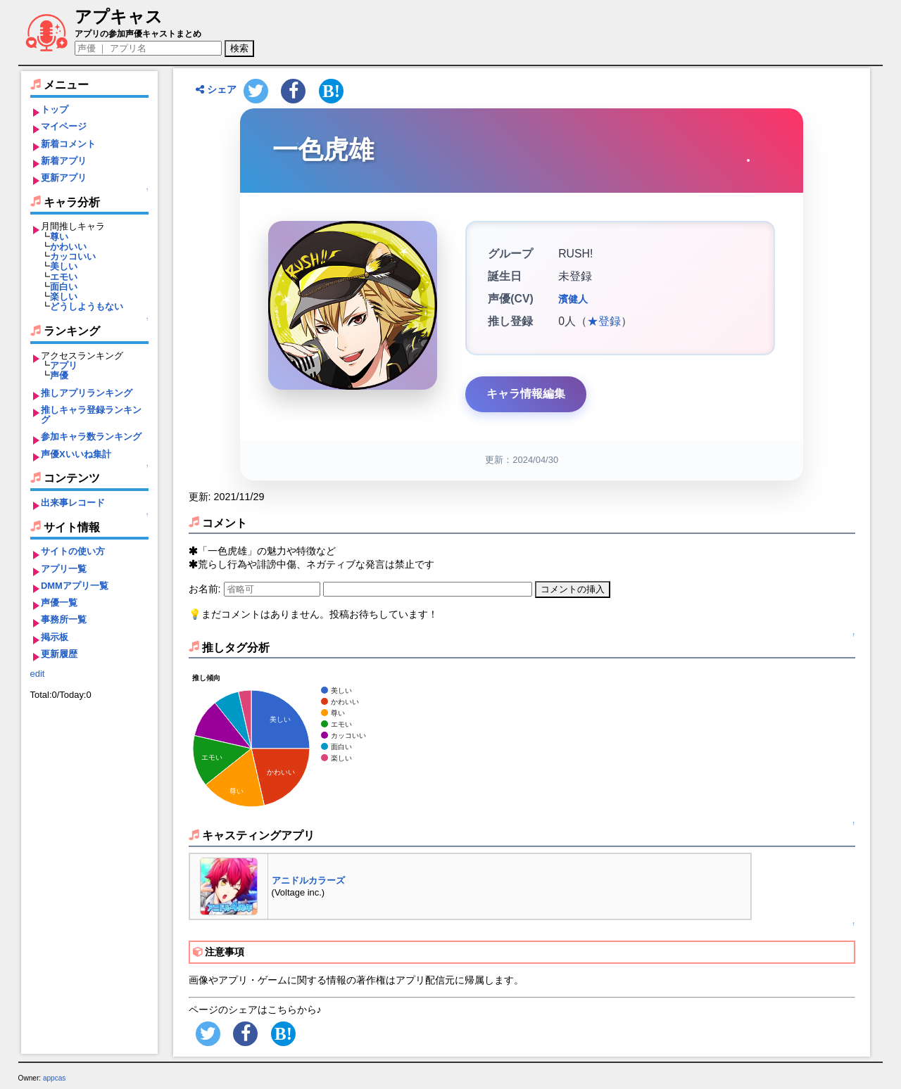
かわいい (68, 246)
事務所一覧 (64, 619)
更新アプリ (64, 177)
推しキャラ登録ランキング (91, 415)
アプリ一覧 (64, 568)
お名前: (206, 588)
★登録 (604, 321)
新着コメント (68, 144)
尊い (59, 236)
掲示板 (54, 637)
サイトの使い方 (73, 551)
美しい (63, 266)
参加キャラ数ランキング (91, 436)
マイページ (64, 126)
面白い (63, 286)
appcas (54, 1078)
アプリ (63, 365)
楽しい (63, 296)
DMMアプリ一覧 (74, 585)
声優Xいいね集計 (76, 454)
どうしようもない (86, 306)
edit (37, 673)
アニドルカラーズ (308, 880)
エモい (63, 277)
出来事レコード (73, 502)
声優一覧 (59, 602)
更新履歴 (59, 654)
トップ (54, 109)
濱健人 (573, 299)
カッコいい (73, 256)
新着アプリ (64, 160)
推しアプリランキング (86, 393)
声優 (59, 375)
